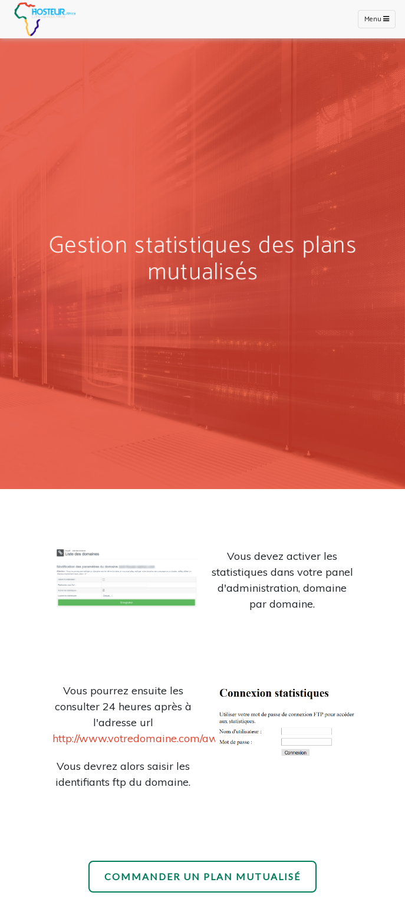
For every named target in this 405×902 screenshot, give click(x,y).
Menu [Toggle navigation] (376, 19)
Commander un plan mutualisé (202, 876)
